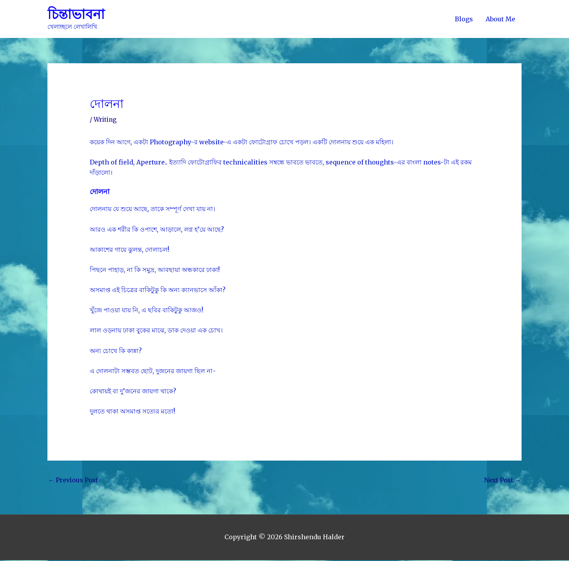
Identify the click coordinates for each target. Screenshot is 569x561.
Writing (106, 120)
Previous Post (74, 481)
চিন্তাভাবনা (76, 14)
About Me (500, 19)
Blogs (464, 19)
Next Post (502, 481)
